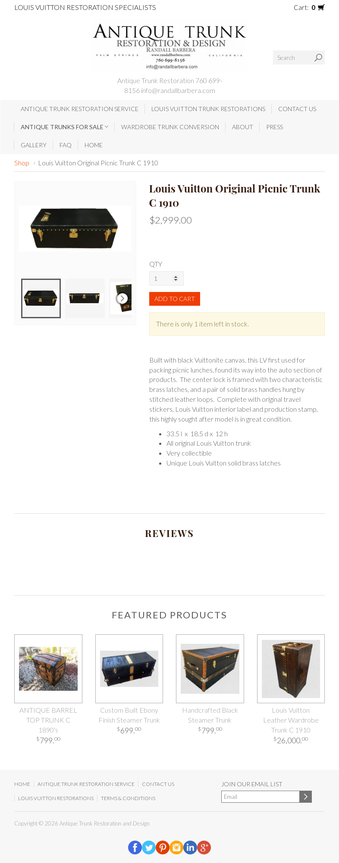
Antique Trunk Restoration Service (79, 108)
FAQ (66, 145)
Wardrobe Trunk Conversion (170, 126)
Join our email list (251, 784)
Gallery (34, 145)
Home (94, 145)
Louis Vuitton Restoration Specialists (85, 7)
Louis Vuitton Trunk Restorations (208, 108)
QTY (155, 264)
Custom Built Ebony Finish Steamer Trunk (129, 715)
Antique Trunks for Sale (64, 126)
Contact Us (297, 108)
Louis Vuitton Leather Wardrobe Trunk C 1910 (291, 720)
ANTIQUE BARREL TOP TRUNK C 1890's (48, 720)
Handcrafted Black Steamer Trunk (210, 715)
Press (274, 126)
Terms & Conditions (128, 798)
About (242, 126)
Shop (21, 162)
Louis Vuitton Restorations (56, 798)
